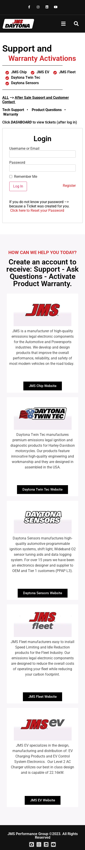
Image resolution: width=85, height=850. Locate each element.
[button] (63, 24)
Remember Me (25, 176)
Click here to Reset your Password (37, 210)
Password (17, 162)
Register (69, 185)
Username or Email (24, 148)
